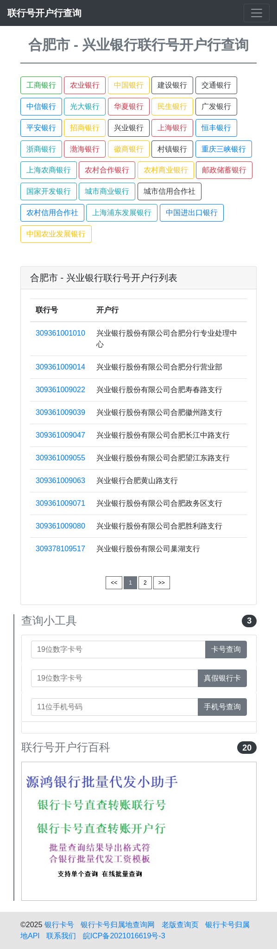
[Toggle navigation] (257, 13)
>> (161, 583)
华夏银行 (129, 106)
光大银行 (85, 106)
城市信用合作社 (169, 191)
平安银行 (41, 128)
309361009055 (60, 458)
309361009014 (60, 367)
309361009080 (60, 526)
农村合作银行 (107, 170)
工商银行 (41, 85)
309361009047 (60, 435)
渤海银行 (85, 149)
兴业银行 (129, 128)
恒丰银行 (216, 128)
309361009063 (60, 480)
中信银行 (41, 106)
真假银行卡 (222, 678)
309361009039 (60, 412)
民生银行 (172, 106)
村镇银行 (172, 149)
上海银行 (172, 128)
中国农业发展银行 (56, 234)
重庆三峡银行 (223, 149)
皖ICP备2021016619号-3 (124, 936)
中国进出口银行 (192, 213)
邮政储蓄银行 (224, 170)
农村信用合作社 (52, 213)
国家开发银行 (48, 191)
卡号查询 (226, 649)
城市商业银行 (107, 191)
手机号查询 (222, 707)
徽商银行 (129, 149)
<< (114, 583)
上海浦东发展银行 (121, 213)
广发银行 (216, 106)
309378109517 (60, 549)
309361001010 (60, 333)
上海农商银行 (48, 170)
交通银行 (216, 85)
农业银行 (85, 85)
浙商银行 (41, 149)
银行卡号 (59, 925)
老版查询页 (180, 925)
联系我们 (61, 936)
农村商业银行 (166, 170)
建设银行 (172, 85)
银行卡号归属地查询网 (118, 925)
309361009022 (60, 390)
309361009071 (60, 503)
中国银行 (129, 85)
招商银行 (85, 128)
